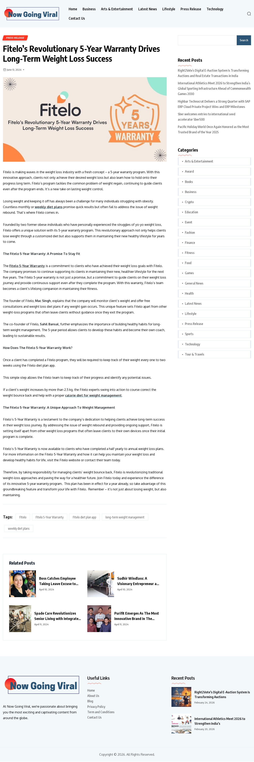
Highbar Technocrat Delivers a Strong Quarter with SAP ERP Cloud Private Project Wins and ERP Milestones (214, 104)
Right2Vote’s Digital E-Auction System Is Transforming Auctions (221, 695)
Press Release (191, 9)
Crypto (189, 202)
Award (189, 171)
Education (191, 212)
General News (194, 283)
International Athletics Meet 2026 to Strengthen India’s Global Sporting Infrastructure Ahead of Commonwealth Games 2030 (214, 88)
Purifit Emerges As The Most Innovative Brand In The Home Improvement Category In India (137, 616)
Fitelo (22, 518)
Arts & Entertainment (117, 9)
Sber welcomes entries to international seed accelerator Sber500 (206, 116)
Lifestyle (168, 9)
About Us (93, 696)
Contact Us (77, 18)
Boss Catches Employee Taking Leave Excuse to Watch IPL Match (57, 581)
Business (89, 9)
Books (189, 182)
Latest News (147, 9)
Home (73, 9)
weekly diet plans (19, 529)
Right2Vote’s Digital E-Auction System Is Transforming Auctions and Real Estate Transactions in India (213, 73)
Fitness (189, 253)
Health (189, 293)
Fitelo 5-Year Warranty (50, 518)
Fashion (190, 232)
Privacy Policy (96, 707)
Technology (215, 9)
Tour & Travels (194, 354)
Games (189, 273)
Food (188, 263)
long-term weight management (125, 518)
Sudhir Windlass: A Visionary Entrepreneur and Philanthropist (139, 581)
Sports (189, 334)
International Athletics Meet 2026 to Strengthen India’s (219, 721)
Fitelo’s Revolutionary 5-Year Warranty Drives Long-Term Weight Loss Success (82, 54)
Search (244, 40)
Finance (190, 243)
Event (188, 222)
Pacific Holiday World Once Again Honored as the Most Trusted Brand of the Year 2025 (213, 129)
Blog (90, 701)
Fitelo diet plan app (84, 518)
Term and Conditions (100, 712)
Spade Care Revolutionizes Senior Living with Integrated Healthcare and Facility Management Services (57, 616)
